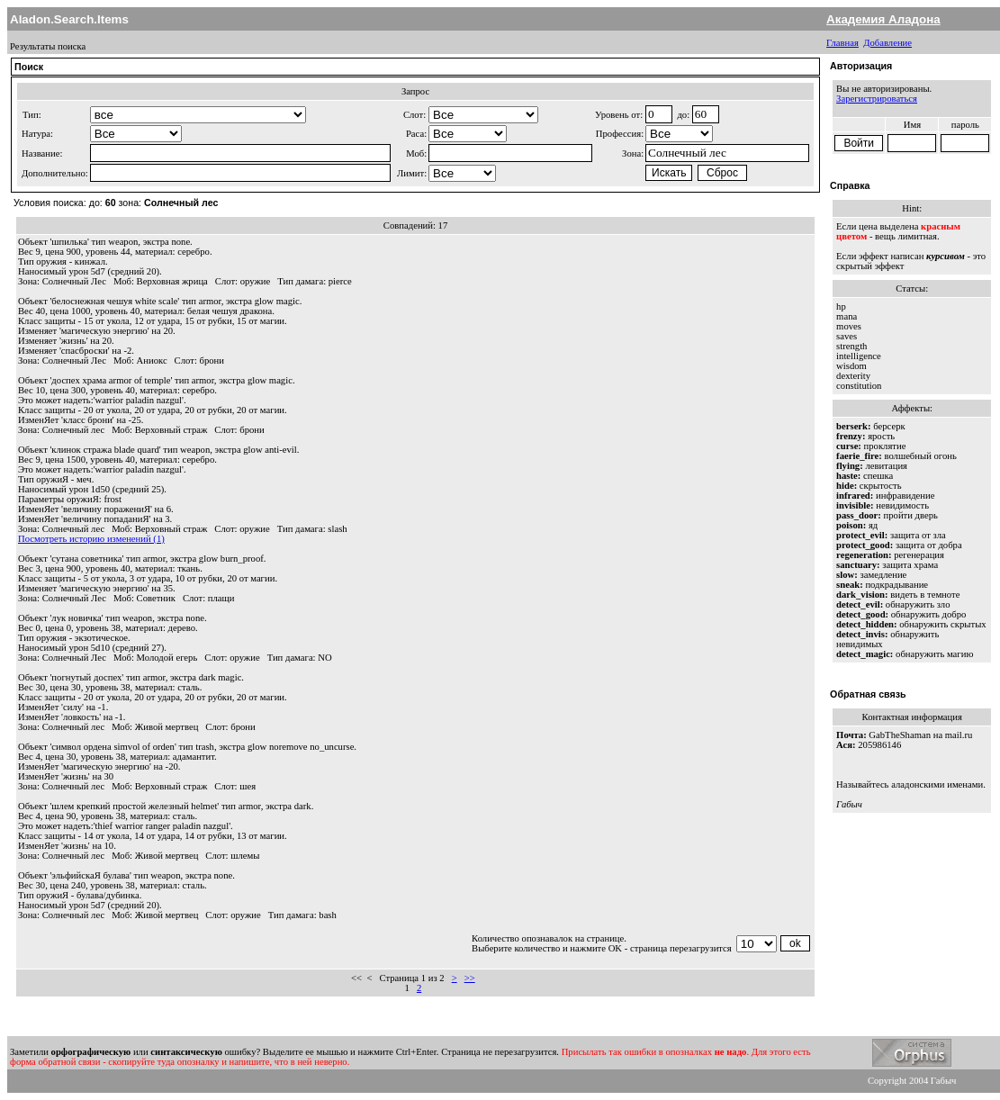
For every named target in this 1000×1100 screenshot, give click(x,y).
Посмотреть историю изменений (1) (91, 539)
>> (469, 978)
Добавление (887, 43)
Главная (842, 43)
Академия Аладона (883, 19)
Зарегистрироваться (876, 99)
